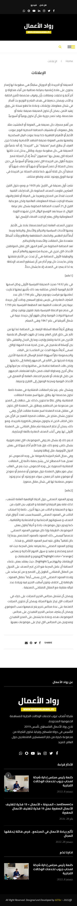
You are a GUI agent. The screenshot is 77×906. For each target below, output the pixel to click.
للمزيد (61, 742)
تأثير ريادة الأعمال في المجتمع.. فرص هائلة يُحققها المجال (38, 834)
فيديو (34, 5)
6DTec (58, 900)
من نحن (43, 5)
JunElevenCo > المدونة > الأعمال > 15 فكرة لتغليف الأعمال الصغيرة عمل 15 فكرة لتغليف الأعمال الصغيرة (39, 808)
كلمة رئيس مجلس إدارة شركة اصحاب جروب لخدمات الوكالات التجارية (53, 781)
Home (69, 61)
